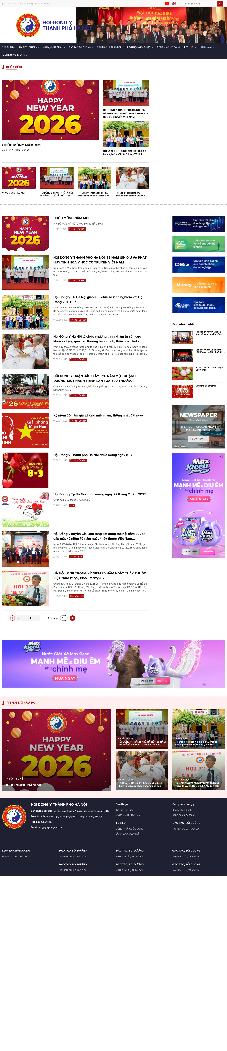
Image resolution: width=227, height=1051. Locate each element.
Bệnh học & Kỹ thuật (183, 814)
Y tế (72, 505)
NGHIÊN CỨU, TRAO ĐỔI (110, 47)
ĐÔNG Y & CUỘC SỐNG (169, 47)
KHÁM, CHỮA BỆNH (54, 47)
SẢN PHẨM (207, 47)
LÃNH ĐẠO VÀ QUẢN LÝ (15, 55)
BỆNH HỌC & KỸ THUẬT (140, 47)
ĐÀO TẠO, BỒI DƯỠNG (81, 47)
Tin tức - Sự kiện (77, 229)
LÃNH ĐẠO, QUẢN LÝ (127, 833)
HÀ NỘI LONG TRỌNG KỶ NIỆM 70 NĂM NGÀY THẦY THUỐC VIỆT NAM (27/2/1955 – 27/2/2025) (198, 786)
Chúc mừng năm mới (206, 385)
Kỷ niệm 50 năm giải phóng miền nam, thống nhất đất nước (98, 415)
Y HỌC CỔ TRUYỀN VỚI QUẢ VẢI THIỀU (210, 368)
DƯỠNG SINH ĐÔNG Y (128, 814)
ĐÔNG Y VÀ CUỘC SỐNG (129, 828)
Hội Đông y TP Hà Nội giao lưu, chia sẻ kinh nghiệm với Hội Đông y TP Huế (94, 196)
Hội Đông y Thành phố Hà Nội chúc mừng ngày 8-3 (92, 455)
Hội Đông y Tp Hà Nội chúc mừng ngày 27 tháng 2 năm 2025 (99, 494)
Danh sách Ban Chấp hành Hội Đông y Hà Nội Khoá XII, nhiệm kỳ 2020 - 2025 (209, 352)
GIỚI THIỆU (8, 47)
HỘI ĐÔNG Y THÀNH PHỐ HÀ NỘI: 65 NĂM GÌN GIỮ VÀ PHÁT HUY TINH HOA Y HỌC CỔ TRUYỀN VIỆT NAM (126, 113)
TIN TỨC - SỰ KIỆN (29, 47)
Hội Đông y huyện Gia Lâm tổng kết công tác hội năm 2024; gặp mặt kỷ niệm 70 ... (210, 334)
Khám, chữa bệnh (182, 810)
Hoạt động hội (77, 596)
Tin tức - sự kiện (124, 810)
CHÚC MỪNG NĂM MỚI (21, 145)
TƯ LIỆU (191, 47)
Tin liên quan (76, 556)
